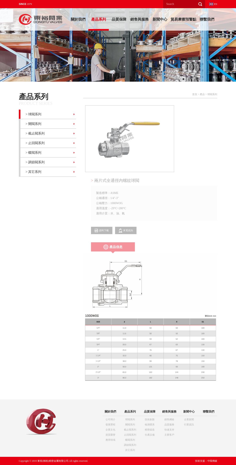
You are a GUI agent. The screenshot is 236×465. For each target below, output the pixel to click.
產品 (202, 94)
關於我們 (78, 19)
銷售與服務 (139, 19)
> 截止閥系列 (35, 133)
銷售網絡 (169, 419)
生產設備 (150, 434)
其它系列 (130, 450)
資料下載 (105, 230)
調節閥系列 (130, 445)
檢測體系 (150, 424)
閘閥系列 (130, 424)
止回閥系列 (130, 434)
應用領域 (110, 439)
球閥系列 (212, 94)
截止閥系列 (130, 429)
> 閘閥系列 (33, 124)
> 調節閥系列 (35, 162)
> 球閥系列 (33, 114)
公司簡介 (110, 419)
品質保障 (119, 19)
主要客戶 (169, 434)
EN (213, 4)
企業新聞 (189, 419)
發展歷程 (110, 424)
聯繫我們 (207, 19)
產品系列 (98, 19)
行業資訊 (189, 424)
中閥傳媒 (212, 460)
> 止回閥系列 (35, 143)
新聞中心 (160, 19)
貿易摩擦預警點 (183, 19)
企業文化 (110, 429)
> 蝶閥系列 (33, 152)
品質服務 (169, 424)
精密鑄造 (150, 429)
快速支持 (169, 429)
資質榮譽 (110, 434)
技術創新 (150, 419)
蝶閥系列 (130, 439)
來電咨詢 (129, 230)
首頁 (194, 94)
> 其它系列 (33, 172)
